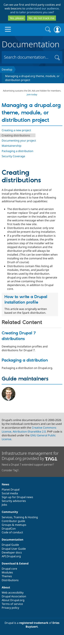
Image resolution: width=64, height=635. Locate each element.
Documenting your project (19, 140)
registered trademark (33, 623)
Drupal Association (14, 596)
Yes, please (17, 18)
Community (10, 512)
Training (19, 517)
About (6, 587)
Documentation (31, 43)
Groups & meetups (14, 525)
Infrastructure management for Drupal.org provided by (30, 455)
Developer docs (12, 552)
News (5, 484)
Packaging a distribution (17, 151)
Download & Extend (15, 563)
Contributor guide (13, 521)
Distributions (10, 580)
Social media (10, 493)
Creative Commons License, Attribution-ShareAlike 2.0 (29, 429)
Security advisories (14, 501)
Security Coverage (13, 156)
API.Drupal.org (11, 556)
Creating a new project (16, 130)
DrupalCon (9, 528)
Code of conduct (12, 532)
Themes (7, 576)
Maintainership (11, 146)
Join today (32, 94)
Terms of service (12, 604)
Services (7, 517)
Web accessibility (13, 592)
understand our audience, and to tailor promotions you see (35, 10)
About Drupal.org (13, 600)
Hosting (33, 517)
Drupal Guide (10, 545)
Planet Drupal (10, 489)
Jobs (4, 505)
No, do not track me (41, 18)
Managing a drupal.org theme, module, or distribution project (31, 113)
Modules (7, 572)
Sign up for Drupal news (17, 497)
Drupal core (9, 569)
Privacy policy (10, 608)
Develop (7, 69)
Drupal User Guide (14, 549)
